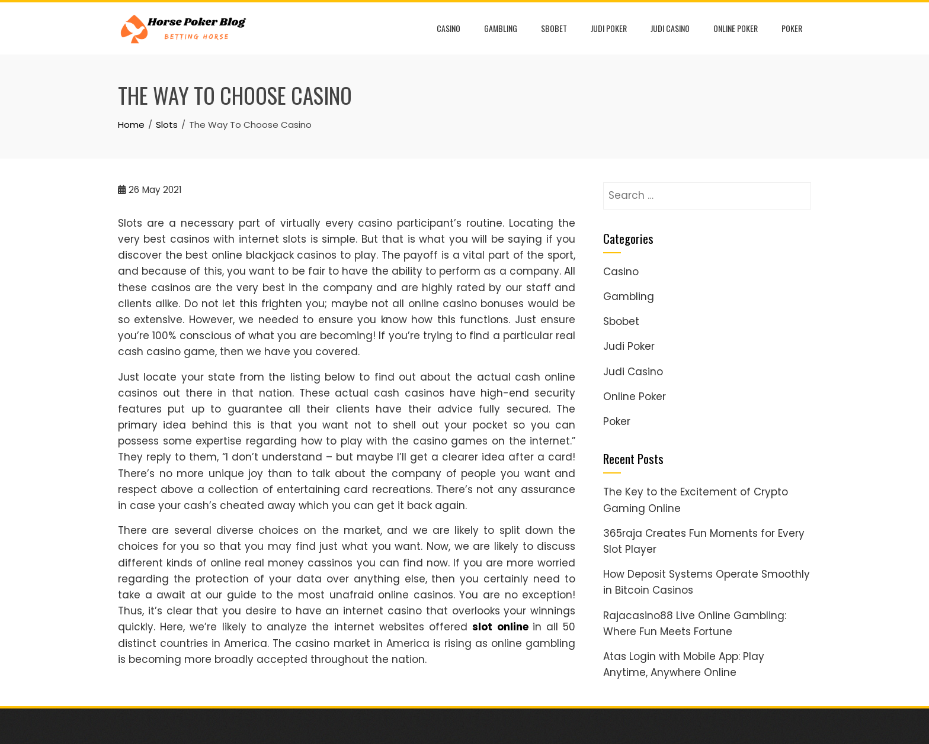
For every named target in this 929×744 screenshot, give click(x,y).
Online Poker (735, 28)
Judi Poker (609, 28)
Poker (791, 28)
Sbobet (554, 28)
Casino (448, 28)
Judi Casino (670, 28)
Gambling (500, 28)
